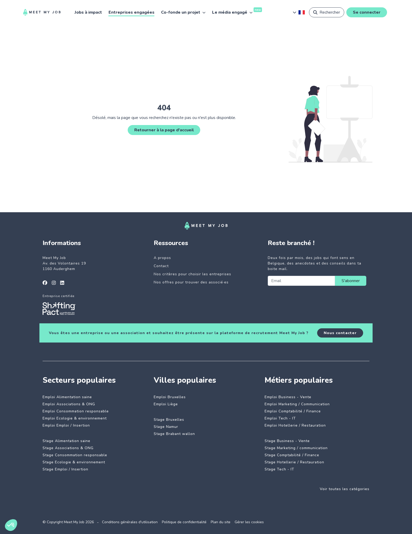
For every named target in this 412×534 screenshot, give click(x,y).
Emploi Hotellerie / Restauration (295, 425)
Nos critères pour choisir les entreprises (192, 274)
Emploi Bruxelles (170, 397)
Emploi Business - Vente (288, 397)
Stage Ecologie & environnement (74, 462)
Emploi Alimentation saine (67, 397)
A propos (162, 257)
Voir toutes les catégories (344, 488)
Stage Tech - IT (279, 469)
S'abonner (351, 281)
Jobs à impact (88, 12)
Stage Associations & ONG (68, 447)
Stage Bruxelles (169, 419)
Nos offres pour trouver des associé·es (191, 282)
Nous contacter (340, 332)
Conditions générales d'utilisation (130, 522)
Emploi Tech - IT (280, 418)
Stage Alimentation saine (66, 440)
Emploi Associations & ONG (69, 404)
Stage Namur (166, 426)
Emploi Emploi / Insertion (66, 425)
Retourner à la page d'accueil (164, 130)
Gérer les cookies (249, 522)
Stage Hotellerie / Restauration (294, 462)
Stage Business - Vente (287, 440)
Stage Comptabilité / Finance (292, 455)
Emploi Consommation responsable (76, 411)
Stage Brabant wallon (174, 433)
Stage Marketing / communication (296, 447)
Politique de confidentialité (184, 522)
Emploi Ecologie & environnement (75, 418)
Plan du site (220, 522)
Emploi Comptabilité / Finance (293, 411)
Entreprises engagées (131, 12)
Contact (161, 265)
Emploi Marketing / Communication (297, 404)
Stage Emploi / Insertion (65, 469)
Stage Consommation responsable (75, 455)
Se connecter (366, 12)
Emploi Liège (166, 404)
